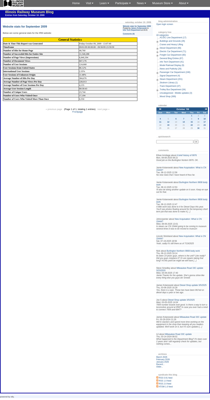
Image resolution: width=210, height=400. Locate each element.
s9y (12, 397)
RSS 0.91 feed (165, 378)
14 (184, 122)
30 (198, 128)
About (183, 3)
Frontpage (77, 111)
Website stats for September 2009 (137, 26)
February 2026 (163, 359)
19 (168, 125)
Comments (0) (129, 34)
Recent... (160, 364)
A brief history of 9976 (187, 155)
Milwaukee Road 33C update (193, 317)
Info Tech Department (132, 30)
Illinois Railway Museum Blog (29, 12)
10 (205, 119)
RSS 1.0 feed (165, 381)
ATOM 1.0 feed (166, 386)
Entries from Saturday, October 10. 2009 (24, 15)
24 (205, 125)
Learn (104, 3)
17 (205, 122)
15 (192, 122)
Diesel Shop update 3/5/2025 (193, 285)
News (141, 3)
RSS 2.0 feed (165, 384)
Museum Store (162, 3)
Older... (159, 367)
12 (168, 122)
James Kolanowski (139, 28)
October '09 (182, 109)
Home (76, 3)
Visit (89, 3)
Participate (123, 3)
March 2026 (161, 357)
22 (192, 125)
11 (160, 122)
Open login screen (164, 24)
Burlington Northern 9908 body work (183, 251)
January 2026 (162, 362)
